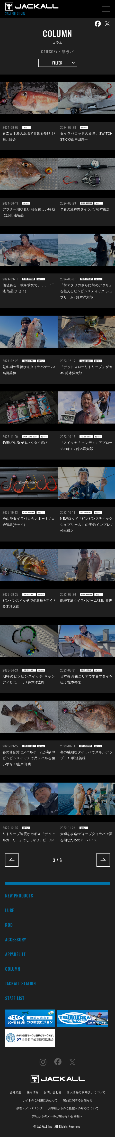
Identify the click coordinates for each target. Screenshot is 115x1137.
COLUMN (12, 968)
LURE (9, 910)
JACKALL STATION (20, 983)
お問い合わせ (52, 1091)
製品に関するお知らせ (78, 1099)
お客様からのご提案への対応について (73, 1107)
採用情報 (33, 1091)
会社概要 (16, 1091)
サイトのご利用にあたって (40, 1099)
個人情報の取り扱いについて (86, 1091)
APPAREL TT (15, 954)
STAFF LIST (14, 998)
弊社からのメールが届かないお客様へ (57, 1115)
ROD (9, 924)
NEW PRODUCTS (19, 895)
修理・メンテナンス (29, 1107)
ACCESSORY (15, 939)
